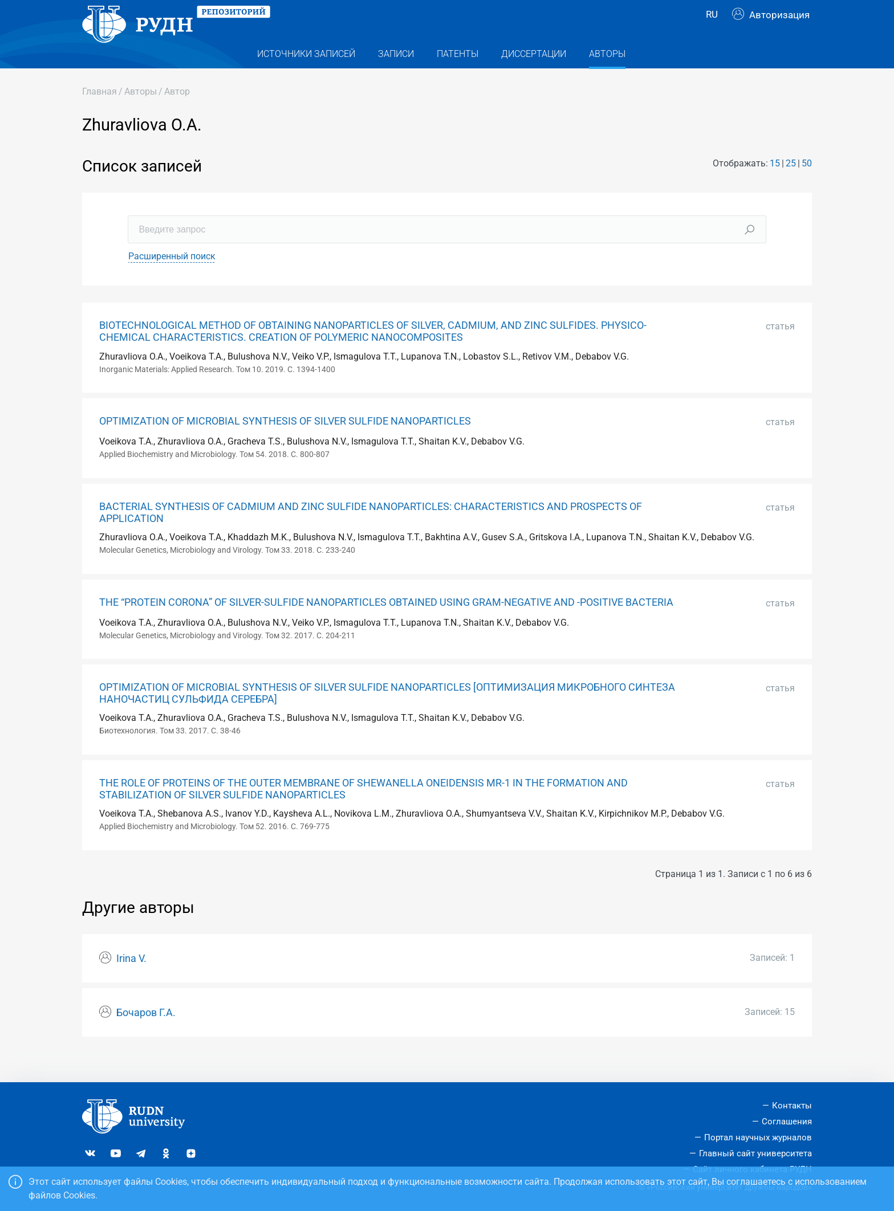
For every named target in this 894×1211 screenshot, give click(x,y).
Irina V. (131, 981)
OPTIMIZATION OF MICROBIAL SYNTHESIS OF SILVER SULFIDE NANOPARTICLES (285, 444)
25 (791, 186)
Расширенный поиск (172, 279)
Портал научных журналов (758, 1137)
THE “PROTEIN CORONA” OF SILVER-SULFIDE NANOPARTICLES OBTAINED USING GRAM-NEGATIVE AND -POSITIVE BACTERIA (386, 625)
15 (775, 186)
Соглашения (787, 1121)
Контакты (792, 1105)
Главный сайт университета (755, 1153)
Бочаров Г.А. (146, 1035)
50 (807, 186)
